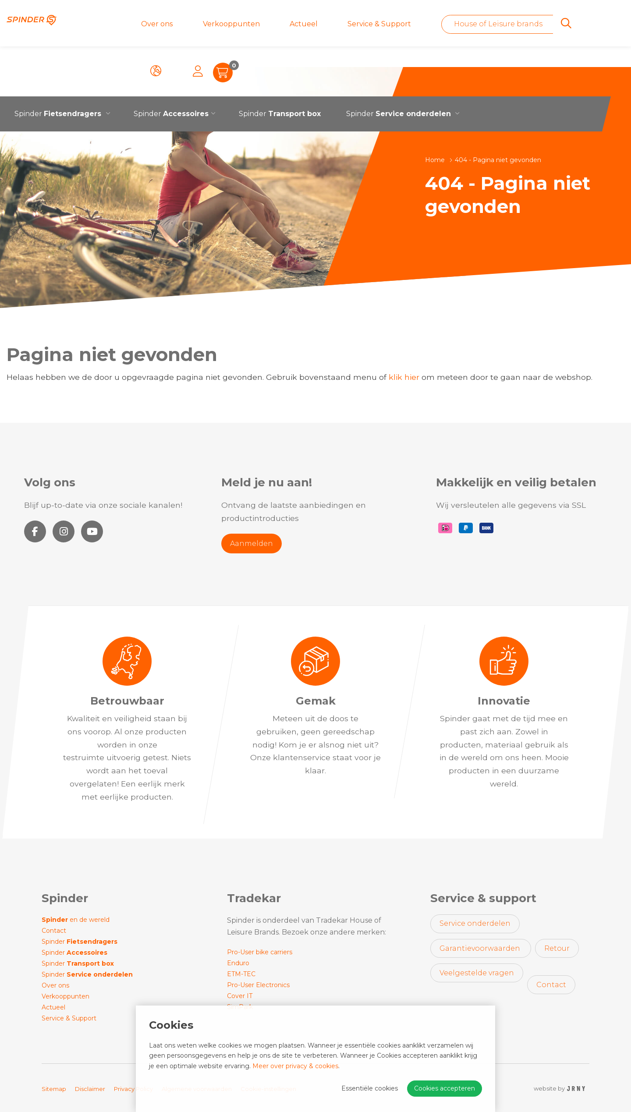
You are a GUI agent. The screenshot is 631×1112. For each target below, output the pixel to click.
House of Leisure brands (419, 24)
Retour (557, 948)
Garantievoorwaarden (481, 948)
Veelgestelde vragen (477, 973)
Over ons (147, 24)
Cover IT (239, 996)
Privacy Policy (133, 1088)
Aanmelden (251, 543)
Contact (54, 931)
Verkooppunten (201, 24)
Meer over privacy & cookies (295, 1066)
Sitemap (54, 1088)
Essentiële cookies (369, 1088)
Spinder (171, 65)
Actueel (254, 24)
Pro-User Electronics (258, 985)
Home (435, 160)
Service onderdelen (475, 923)
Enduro (238, 963)
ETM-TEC (241, 974)
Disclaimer (90, 1088)
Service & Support (310, 24)
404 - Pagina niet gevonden (498, 160)
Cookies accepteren (444, 1088)
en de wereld (76, 920)
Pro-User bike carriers (259, 952)
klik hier (404, 377)
